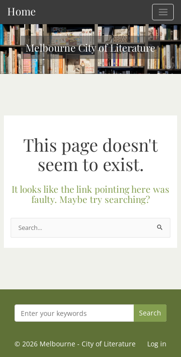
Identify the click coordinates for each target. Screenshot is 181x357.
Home (21, 11)
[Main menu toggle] (163, 12)
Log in (157, 343)
